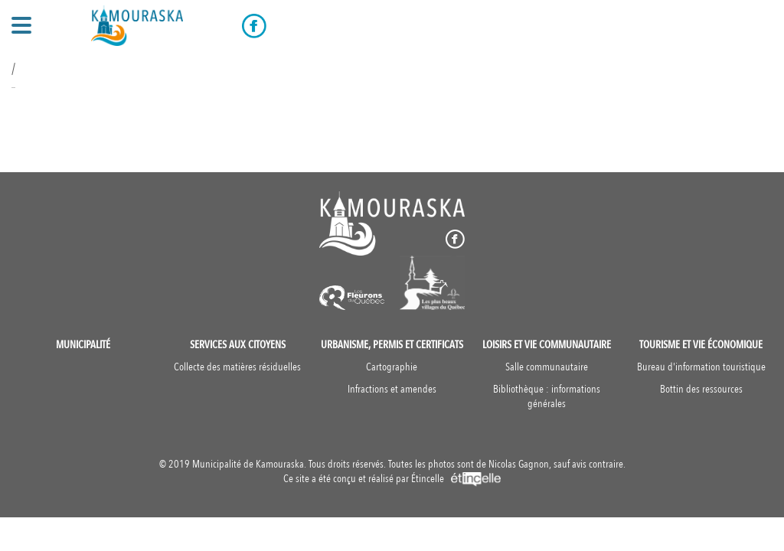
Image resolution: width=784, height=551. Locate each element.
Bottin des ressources (701, 389)
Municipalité (83, 344)
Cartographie (391, 367)
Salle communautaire (546, 367)
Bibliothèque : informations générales (546, 396)
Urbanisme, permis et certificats (392, 344)
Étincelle (456, 478)
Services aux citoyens (238, 344)
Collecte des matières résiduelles (237, 367)
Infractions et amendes (392, 389)
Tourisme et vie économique (701, 344)
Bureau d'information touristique (701, 367)
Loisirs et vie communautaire (546, 344)
